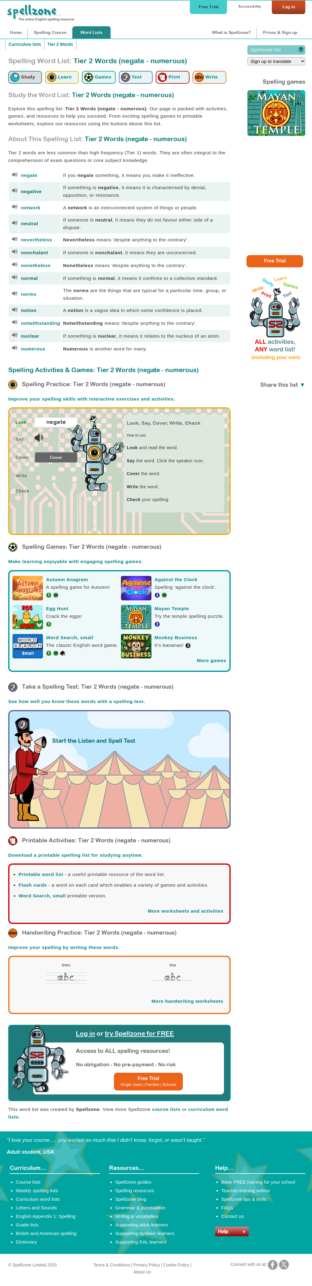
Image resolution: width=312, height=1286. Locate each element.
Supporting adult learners (141, 1224)
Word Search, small (69, 637)
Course (50, 32)
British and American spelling (46, 1233)
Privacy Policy (146, 1264)
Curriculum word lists (38, 1199)
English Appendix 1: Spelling (46, 1216)
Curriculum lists (25, 44)
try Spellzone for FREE (139, 1033)
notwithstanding (40, 323)
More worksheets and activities (185, 911)
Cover (56, 457)
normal (29, 278)
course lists (166, 1109)
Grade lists (27, 1224)
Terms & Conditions (111, 1264)
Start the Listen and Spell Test (93, 740)
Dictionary (26, 1241)
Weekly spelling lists (37, 1190)
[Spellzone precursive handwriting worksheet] (66, 982)
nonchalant (34, 252)
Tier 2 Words (60, 44)
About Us (142, 1272)
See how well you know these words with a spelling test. (76, 701)
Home (16, 32)
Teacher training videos (245, 1190)
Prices (280, 32)
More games (211, 660)
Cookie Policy (176, 1264)
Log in (85, 1033)
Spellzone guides (133, 1182)
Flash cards (33, 885)
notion (29, 310)
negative (31, 191)
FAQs (227, 1207)
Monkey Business (175, 637)
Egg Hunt (57, 608)
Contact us (232, 1216)
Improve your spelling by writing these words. (64, 947)
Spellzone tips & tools (243, 1199)
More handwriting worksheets (187, 1001)
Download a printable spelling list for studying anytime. (75, 855)
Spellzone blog (130, 1199)
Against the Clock (176, 579)
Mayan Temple (171, 608)
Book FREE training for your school (258, 1182)
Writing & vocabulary (136, 1216)
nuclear (30, 336)
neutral (29, 223)
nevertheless (36, 239)
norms (29, 294)
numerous (33, 348)
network (31, 207)
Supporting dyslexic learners (145, 1233)
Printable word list (41, 874)
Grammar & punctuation (140, 1207)
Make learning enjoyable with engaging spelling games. (75, 561)
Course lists (28, 1182)
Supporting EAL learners (140, 1241)
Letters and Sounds (36, 1207)
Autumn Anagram (67, 579)
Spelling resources (134, 1190)
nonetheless (36, 265)
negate (29, 175)
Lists (91, 32)
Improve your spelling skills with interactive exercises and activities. (91, 398)
